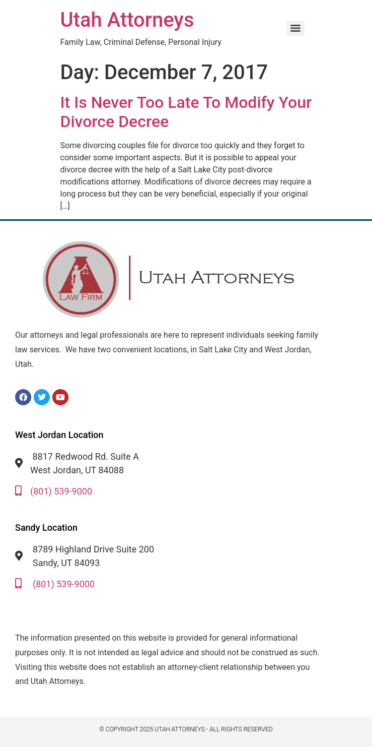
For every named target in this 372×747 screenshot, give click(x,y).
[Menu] (295, 28)
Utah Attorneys (127, 20)
